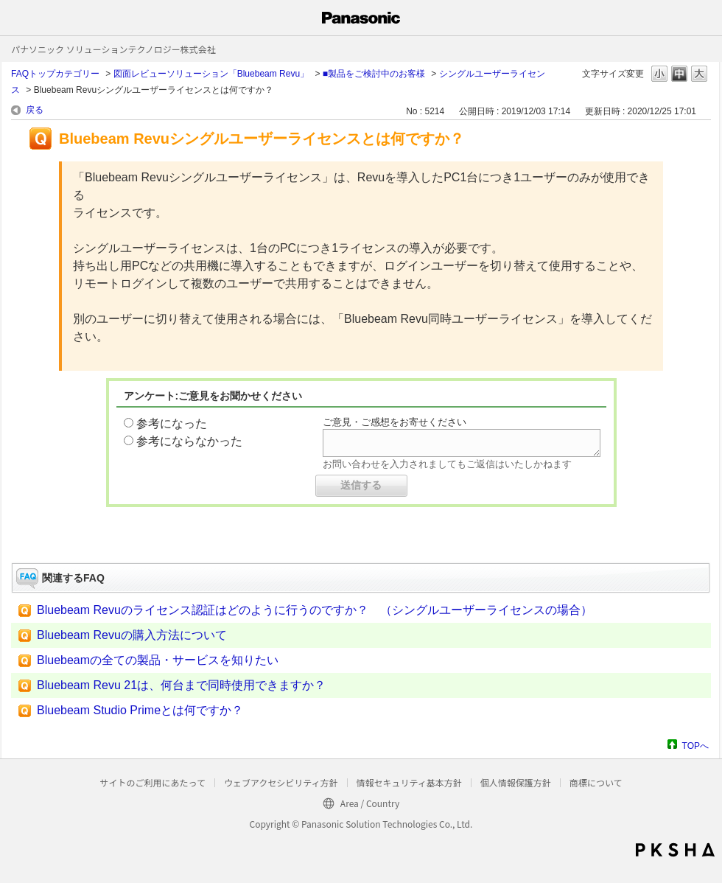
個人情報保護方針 (515, 782)
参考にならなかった (189, 441)
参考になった (171, 423)
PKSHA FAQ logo (675, 849)
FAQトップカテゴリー (55, 74)
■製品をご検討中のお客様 (374, 74)
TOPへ (695, 745)
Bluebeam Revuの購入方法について (132, 635)
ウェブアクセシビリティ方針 (281, 782)
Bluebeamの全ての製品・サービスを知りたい (157, 660)
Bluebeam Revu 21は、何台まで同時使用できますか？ (181, 685)
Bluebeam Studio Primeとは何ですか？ (140, 710)
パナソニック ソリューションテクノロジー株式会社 (113, 49)
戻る (34, 110)
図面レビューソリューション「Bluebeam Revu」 (211, 74)
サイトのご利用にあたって (152, 782)
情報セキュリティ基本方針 (409, 782)
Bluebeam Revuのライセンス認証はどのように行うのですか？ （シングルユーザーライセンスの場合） (314, 610)
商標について (596, 782)
